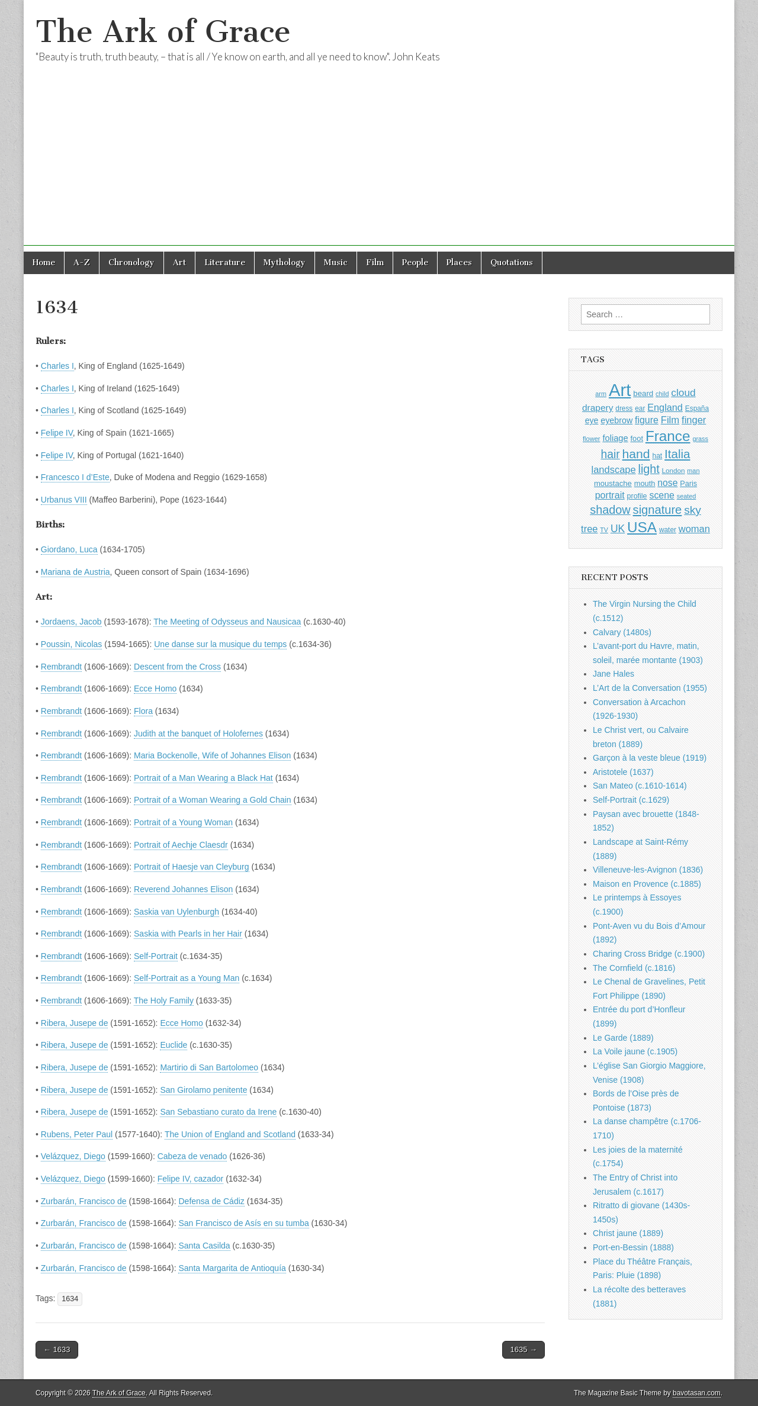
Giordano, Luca (69, 549)
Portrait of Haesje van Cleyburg (191, 866)
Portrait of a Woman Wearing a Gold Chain (212, 800)
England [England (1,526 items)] (665, 407)
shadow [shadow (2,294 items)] (610, 509)
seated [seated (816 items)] (686, 496)
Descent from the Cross (177, 666)
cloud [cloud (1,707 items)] (683, 392)
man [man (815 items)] (693, 470)
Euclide (173, 1045)
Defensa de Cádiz (211, 1201)
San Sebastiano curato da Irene (218, 1112)
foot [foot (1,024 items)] (637, 438)
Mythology (285, 263)
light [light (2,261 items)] (649, 468)
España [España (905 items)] (697, 408)
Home (44, 263)
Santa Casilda (204, 1245)
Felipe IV (57, 432)
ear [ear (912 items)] (640, 408)
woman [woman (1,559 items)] (694, 528)
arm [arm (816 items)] (600, 393)
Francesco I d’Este (75, 477)
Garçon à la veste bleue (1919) (649, 757)
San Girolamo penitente (203, 1090)
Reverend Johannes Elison (183, 889)
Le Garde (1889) (623, 1038)
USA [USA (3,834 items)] (642, 527)
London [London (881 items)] (673, 470)
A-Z (81, 263)
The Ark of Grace (163, 32)
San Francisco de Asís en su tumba (243, 1223)
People (415, 263)
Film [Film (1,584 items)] (670, 420)
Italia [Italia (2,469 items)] (677, 454)
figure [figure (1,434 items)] (647, 420)
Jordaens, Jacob (71, 621)
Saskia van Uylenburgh (176, 911)
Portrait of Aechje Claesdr (181, 845)
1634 (70, 1299)
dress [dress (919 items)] (623, 408)
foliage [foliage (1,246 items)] (615, 438)
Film (375, 263)
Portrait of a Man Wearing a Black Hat (203, 778)
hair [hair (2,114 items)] (610, 454)
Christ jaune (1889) (628, 1233)
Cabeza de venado (192, 1156)
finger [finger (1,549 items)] (694, 419)
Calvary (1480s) (622, 632)
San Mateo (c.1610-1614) (640, 785)
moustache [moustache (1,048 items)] (613, 483)
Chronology (131, 263)
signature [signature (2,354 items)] (657, 509)
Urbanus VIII (64, 499)
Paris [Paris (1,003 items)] (688, 484)
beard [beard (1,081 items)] (643, 393)
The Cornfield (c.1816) (634, 968)
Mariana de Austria (75, 572)
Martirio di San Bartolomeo (209, 1067)
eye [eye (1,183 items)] (592, 420)
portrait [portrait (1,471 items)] (610, 495)
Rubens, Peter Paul (77, 1134)
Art (179, 263)
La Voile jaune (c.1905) (635, 1051)
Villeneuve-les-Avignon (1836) (648, 869)
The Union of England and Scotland (230, 1134)
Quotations (511, 263)
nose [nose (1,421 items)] (667, 483)
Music (336, 263)
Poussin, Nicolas (71, 644)
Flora (143, 711)
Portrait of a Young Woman (183, 822)
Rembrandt (61, 666)
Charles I (57, 366)
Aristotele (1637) (623, 772)
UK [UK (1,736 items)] (618, 529)
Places (459, 263)
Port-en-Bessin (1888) (633, 1247)
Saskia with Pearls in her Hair (188, 933)
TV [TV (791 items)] (604, 529)
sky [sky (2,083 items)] (692, 510)
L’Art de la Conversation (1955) (650, 688)
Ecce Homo (155, 688)
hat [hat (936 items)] (657, 456)
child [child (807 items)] (662, 393)
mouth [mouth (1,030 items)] (645, 483)
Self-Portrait (156, 956)
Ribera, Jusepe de (74, 1023)
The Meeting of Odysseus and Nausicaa (227, 621)
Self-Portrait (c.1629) (631, 800)
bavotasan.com (697, 1393)
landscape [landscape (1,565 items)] (614, 469)
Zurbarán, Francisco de (84, 1201)
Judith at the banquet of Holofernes (198, 733)
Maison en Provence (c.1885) (647, 884)
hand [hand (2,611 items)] (636, 454)
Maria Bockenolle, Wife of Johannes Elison (212, 755)
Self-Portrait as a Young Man (186, 978)
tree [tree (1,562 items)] (589, 528)
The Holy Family (164, 1000)
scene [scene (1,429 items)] (661, 495)
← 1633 (56, 1349)
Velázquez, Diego (73, 1156)
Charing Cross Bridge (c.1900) (649, 953)
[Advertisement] (379, 163)
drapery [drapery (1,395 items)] (597, 408)
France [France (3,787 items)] (667, 436)
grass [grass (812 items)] (700, 438)
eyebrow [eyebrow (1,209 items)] (616, 420)
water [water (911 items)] (667, 530)
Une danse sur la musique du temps (220, 644)
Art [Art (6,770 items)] (620, 390)
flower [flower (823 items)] (591, 438)
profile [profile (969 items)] (637, 496)
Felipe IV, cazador (191, 1178)
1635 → (523, 1349)
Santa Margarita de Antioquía (231, 1268)
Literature (224, 263)
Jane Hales (613, 673)
